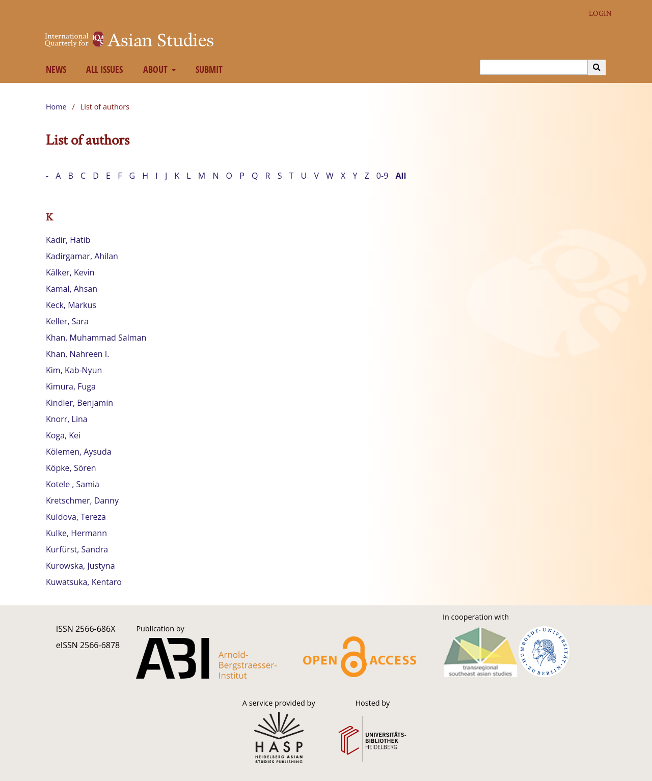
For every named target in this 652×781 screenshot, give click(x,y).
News (53, 69)
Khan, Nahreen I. (78, 353)
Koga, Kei (63, 435)
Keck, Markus (71, 305)
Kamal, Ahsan (71, 288)
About (154, 69)
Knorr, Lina (67, 419)
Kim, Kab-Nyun (74, 370)
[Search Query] (534, 67)
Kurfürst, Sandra (77, 549)
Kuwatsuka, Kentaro (84, 582)
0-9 (382, 175)
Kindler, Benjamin (79, 402)
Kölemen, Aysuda (79, 451)
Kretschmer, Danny (82, 500)
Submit (207, 69)
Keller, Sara (67, 321)
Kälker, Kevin (70, 272)
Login (596, 13)
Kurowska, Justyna (80, 565)
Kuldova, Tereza (76, 516)
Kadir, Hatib (68, 239)
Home (56, 106)
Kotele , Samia (72, 484)
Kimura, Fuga (71, 386)
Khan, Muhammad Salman (96, 337)
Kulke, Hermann (76, 533)
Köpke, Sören (71, 467)
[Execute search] (597, 67)
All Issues (102, 69)
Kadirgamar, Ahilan (82, 256)
